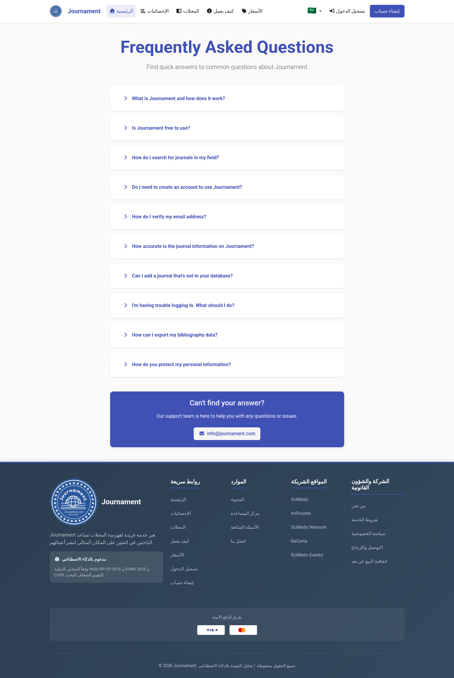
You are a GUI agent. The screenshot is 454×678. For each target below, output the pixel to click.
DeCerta (299, 541)
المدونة (237, 499)
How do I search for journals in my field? (170, 157)
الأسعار (251, 11)
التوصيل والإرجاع (367, 547)
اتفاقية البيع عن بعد (369, 561)
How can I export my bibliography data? (169, 335)
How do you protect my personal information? (176, 364)
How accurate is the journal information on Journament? (188, 246)
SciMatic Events (307, 555)
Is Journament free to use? (156, 128)
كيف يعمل (220, 11)
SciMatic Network (309, 527)
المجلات (187, 11)
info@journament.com (227, 433)
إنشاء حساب (387, 11)
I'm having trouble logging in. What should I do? (178, 305)
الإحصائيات (154, 11)
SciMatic (300, 499)
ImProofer (301, 513)
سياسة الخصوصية (368, 533)
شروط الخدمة (364, 519)
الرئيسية (121, 11)
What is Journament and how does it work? (173, 98)
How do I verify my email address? (164, 217)
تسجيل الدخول (347, 11)
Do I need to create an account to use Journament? (182, 187)
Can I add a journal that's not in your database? (177, 276)
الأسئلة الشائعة (245, 527)
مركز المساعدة (245, 513)
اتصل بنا (238, 541)
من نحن (358, 505)
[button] (314, 11)
